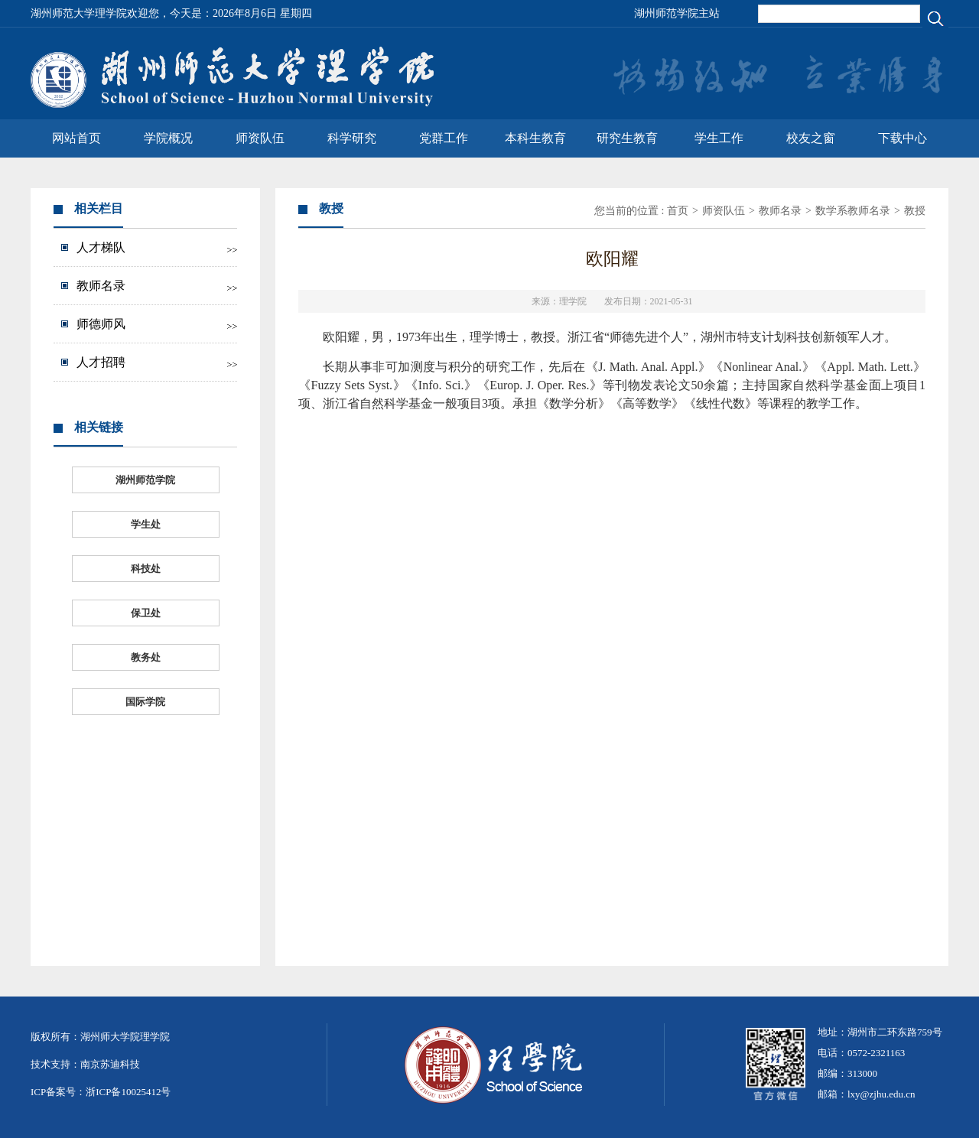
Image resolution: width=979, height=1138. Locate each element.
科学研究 (351, 138)
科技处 (146, 568)
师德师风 (100, 323)
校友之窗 (810, 138)
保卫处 (146, 613)
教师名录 (100, 285)
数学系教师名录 (852, 210)
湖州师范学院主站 (677, 13)
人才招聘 (100, 362)
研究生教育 (627, 138)
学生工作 (718, 138)
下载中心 (902, 138)
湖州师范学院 (145, 480)
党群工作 (443, 138)
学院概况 (168, 138)
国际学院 (145, 701)
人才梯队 (100, 247)
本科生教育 (535, 138)
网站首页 (76, 138)
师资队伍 (260, 138)
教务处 (146, 657)
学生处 (146, 524)
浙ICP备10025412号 (128, 1091)
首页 (677, 210)
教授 (914, 210)
